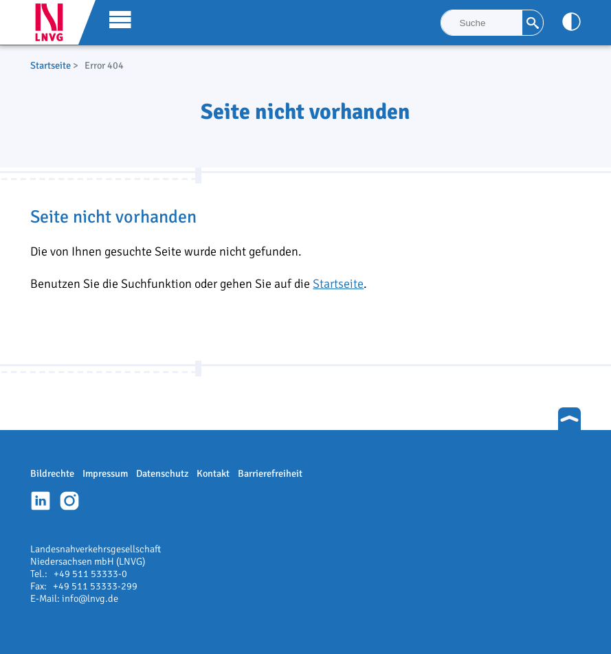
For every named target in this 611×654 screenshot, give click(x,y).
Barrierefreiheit (270, 473)
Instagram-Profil (69, 500)
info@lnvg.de (90, 598)
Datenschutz (162, 473)
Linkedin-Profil (40, 500)
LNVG (54, 22)
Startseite (50, 65)
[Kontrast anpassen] (571, 21)
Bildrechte (52, 473)
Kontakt (213, 473)
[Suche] (481, 22)
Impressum (105, 473)
